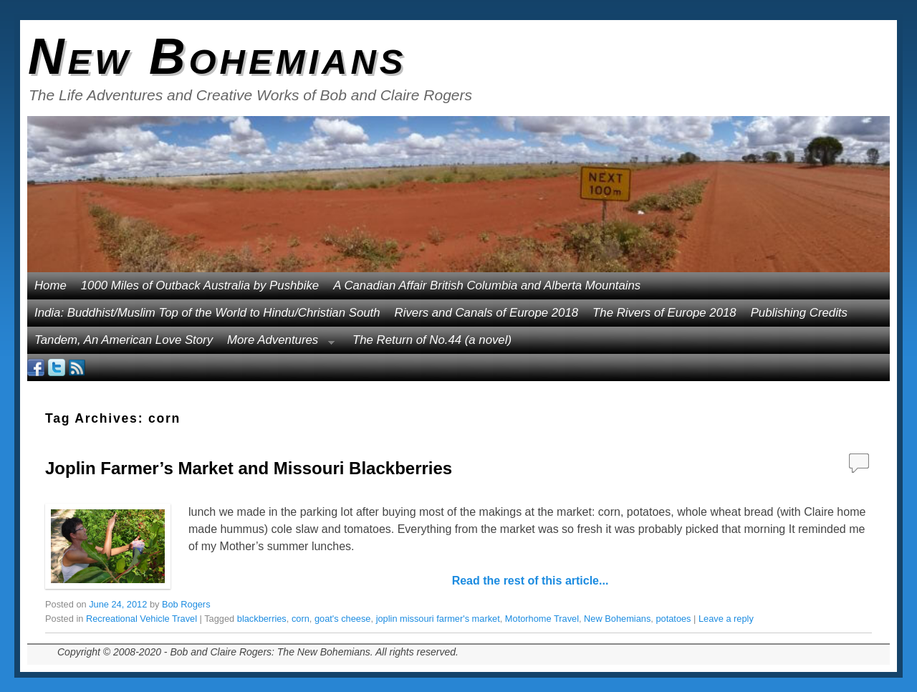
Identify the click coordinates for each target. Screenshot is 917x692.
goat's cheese (343, 618)
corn (300, 618)
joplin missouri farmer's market (438, 618)
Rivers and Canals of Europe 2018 (487, 312)
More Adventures (277, 343)
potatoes (673, 618)
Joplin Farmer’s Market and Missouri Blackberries (248, 468)
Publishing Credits (799, 312)
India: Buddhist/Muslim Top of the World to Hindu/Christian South (207, 312)
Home (50, 285)
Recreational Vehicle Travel (141, 618)
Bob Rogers (186, 604)
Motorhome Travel (542, 618)
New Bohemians (217, 57)
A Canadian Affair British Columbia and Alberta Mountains (486, 285)
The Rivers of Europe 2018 (664, 312)
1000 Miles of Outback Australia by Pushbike (200, 285)
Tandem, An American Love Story (123, 340)
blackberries (262, 618)
